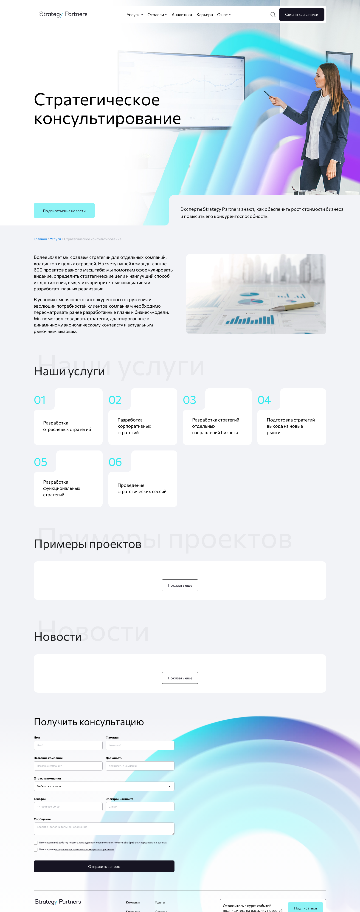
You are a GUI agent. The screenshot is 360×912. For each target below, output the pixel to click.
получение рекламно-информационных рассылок (84, 850)
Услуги (56, 239)
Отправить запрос (104, 867)
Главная (42, 239)
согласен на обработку (54, 843)
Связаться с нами (301, 14)
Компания (133, 903)
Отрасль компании (47, 778)
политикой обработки (127, 843)
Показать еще (180, 585)
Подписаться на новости (64, 210)
